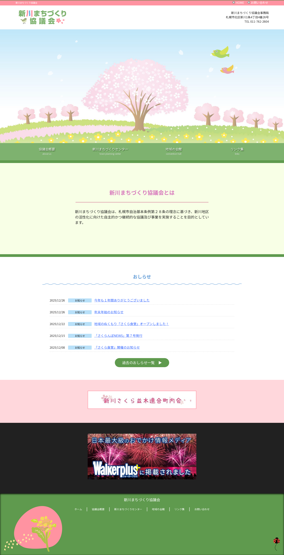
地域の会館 (173, 153)
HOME (240, 2)
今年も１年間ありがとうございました (122, 300)
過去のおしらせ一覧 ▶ (142, 362)
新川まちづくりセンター (110, 153)
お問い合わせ (259, 2)
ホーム (78, 509)
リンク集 (237, 153)
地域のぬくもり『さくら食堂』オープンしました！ (131, 323)
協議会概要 (47, 153)
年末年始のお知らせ (109, 312)
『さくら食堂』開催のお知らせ (117, 347)
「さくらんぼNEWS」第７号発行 (118, 335)
